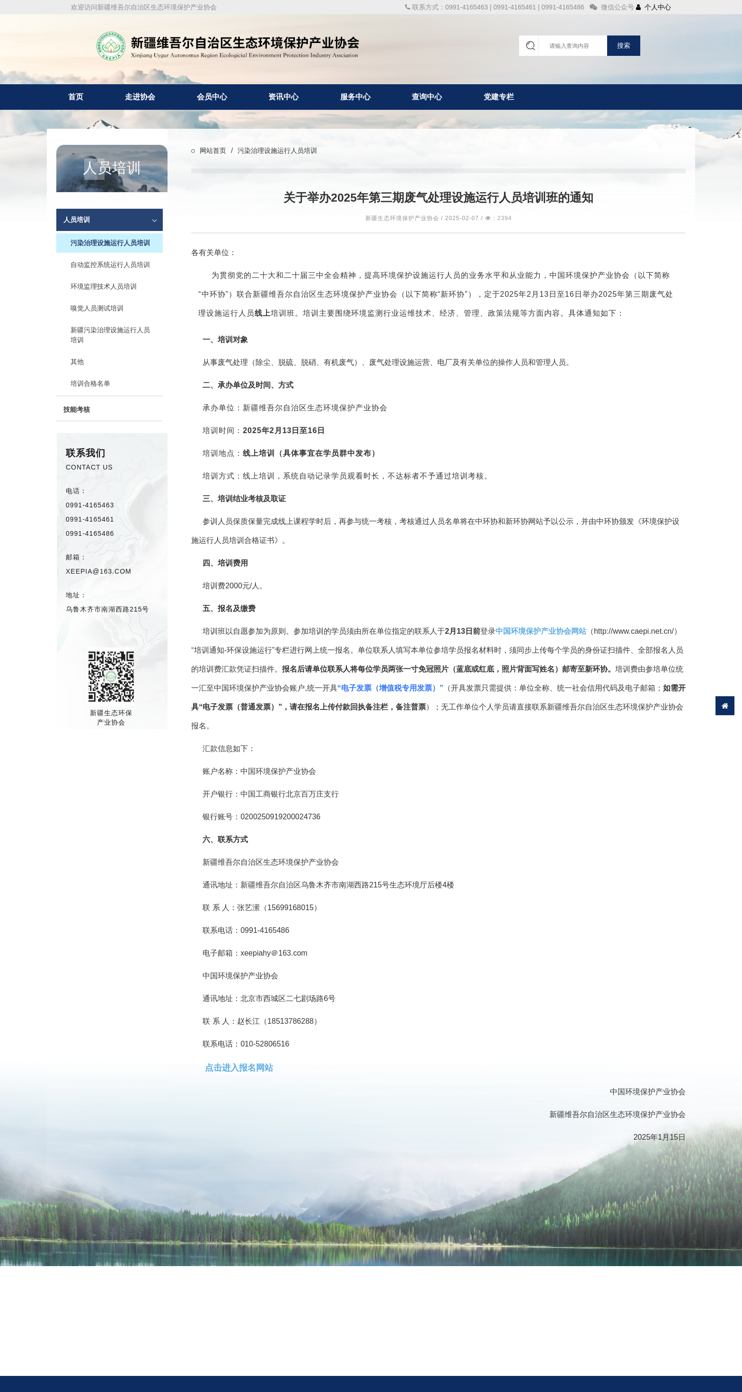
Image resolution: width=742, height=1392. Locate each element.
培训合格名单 (90, 383)
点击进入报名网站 (239, 1068)
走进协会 (140, 97)
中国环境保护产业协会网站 (540, 631)
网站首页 (213, 150)
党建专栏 (499, 97)
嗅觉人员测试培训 (97, 308)
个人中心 (653, 7)
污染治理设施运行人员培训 (110, 243)
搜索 (623, 45)
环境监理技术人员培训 (104, 286)
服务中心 (355, 97)
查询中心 (427, 97)
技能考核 (76, 409)
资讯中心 (283, 97)
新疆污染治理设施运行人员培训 (110, 335)
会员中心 (212, 97)
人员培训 (76, 219)
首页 (75, 97)
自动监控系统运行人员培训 (110, 264)
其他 (77, 361)
